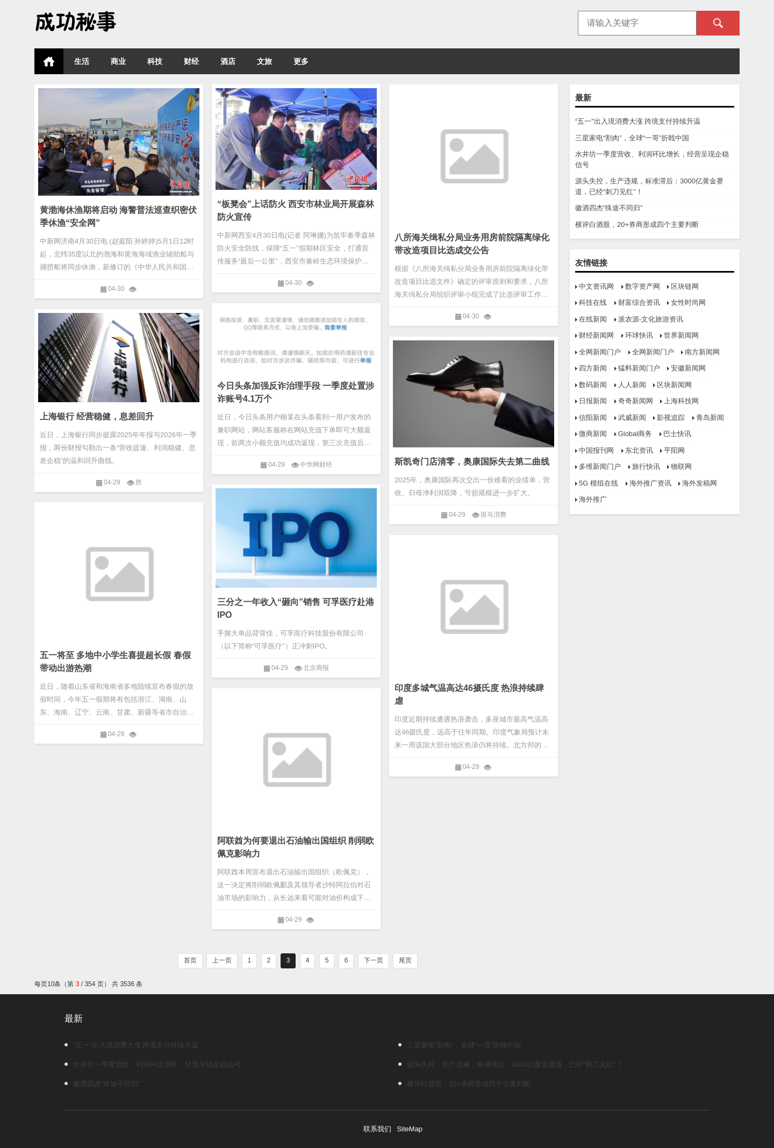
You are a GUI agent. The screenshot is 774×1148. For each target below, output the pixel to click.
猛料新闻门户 (639, 368)
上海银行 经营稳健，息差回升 (97, 416)
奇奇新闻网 (635, 401)
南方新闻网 (702, 352)
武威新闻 (632, 417)
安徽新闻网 (688, 368)
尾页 (405, 960)
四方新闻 (593, 368)
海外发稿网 (699, 483)
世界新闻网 (681, 335)
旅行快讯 (646, 466)
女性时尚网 (688, 302)
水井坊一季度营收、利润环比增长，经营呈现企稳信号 (152, 1064)
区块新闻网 (674, 385)
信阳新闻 (593, 417)
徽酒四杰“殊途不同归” (609, 208)
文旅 (264, 61)
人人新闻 (632, 385)
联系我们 (377, 1129)
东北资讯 (639, 450)
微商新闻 (593, 434)
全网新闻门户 (600, 352)
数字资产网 (642, 286)
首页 (48, 61)
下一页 (373, 960)
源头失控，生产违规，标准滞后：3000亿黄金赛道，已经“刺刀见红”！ (510, 1064)
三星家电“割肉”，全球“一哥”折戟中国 (632, 138)
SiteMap (409, 1129)
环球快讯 (639, 335)
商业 (118, 61)
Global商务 (635, 434)
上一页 (222, 960)
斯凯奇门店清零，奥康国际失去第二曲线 (472, 461)
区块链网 (685, 286)
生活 (81, 61)
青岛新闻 (710, 417)
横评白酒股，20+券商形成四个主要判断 (637, 224)
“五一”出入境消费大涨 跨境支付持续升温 (637, 121)
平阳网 (674, 450)
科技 (154, 61)
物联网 (681, 466)
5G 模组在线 (598, 483)
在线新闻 (593, 319)
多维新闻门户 (600, 466)
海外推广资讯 (650, 483)
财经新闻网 (596, 335)
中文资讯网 (596, 286)
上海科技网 (681, 401)
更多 (301, 61)
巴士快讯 (677, 434)
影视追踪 (671, 417)
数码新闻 (593, 385)
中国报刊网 (596, 450)
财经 (191, 61)
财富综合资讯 (639, 302)
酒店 (227, 61)
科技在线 (593, 302)
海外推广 (593, 499)
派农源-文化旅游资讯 (650, 319)
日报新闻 (593, 401)
